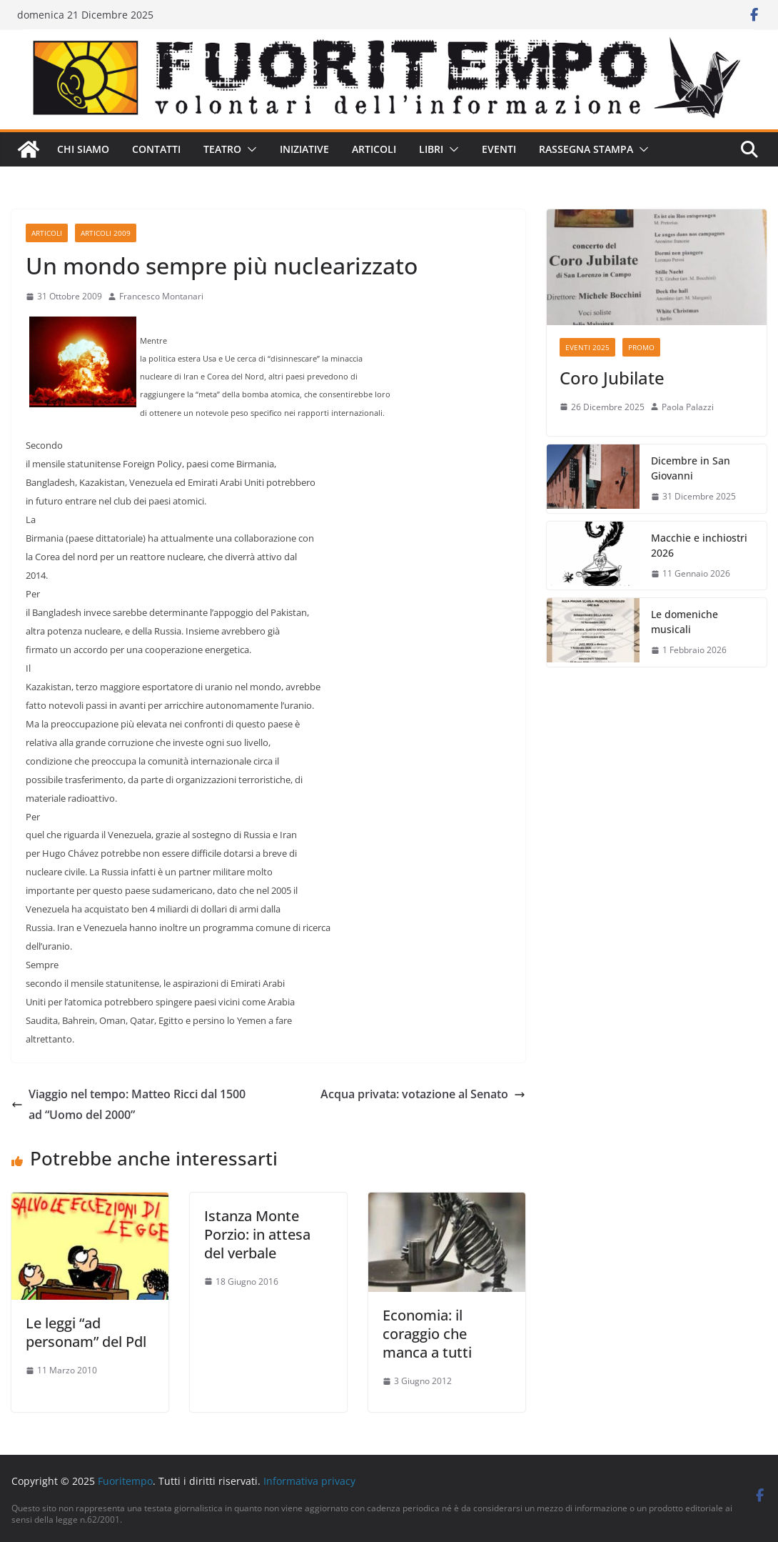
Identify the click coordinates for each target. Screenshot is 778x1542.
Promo (641, 347)
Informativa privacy (309, 1481)
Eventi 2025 (587, 347)
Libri (431, 149)
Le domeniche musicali (684, 621)
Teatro (222, 149)
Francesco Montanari (161, 296)
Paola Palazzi (688, 407)
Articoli (374, 149)
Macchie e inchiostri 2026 (699, 545)
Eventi (499, 149)
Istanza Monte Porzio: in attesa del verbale (257, 1234)
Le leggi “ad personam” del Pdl (86, 1332)
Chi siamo (83, 149)
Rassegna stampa (586, 149)
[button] (249, 149)
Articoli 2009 (106, 233)
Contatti (156, 149)
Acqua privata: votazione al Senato (422, 1094)
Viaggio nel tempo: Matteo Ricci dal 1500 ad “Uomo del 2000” (128, 1104)
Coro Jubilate (612, 377)
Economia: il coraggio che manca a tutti (427, 1333)
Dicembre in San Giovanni (690, 468)
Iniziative (304, 149)
